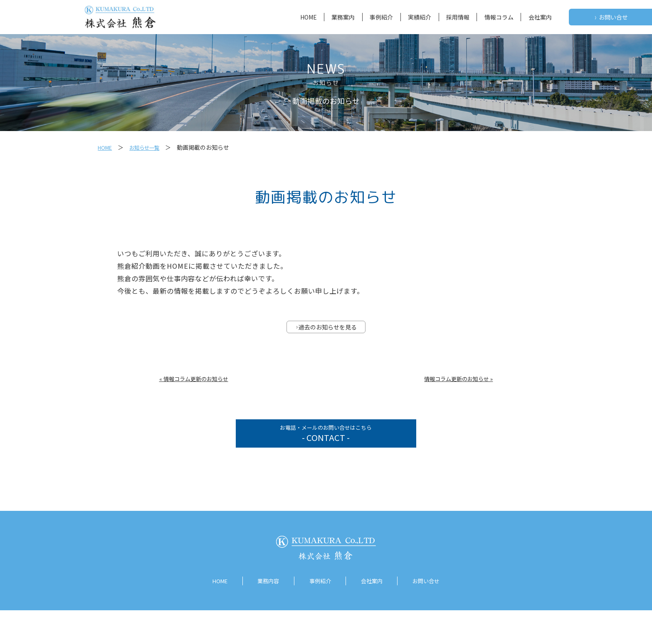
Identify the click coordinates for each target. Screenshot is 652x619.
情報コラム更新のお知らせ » (458, 380)
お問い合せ (611, 17)
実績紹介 (419, 17)
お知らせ (326, 83)
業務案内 (343, 17)
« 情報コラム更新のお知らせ (193, 380)
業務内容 (265, 590)
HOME (308, 17)
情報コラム (499, 17)
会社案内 (540, 17)
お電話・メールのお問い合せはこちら (326, 440)
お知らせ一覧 (149, 147)
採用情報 (457, 17)
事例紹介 (381, 17)
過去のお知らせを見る (326, 328)
